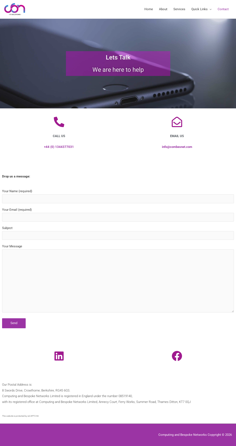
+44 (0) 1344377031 (59, 147)
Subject (118, 233)
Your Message (118, 279)
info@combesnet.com (177, 147)
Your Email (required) (118, 215)
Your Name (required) (118, 196)
